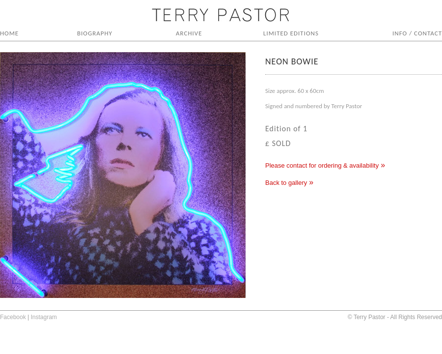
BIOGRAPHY (94, 33)
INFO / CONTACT (417, 33)
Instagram (44, 317)
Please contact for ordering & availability (322, 165)
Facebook (13, 317)
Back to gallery (286, 182)
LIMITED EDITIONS (291, 33)
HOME (9, 33)
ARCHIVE (189, 33)
